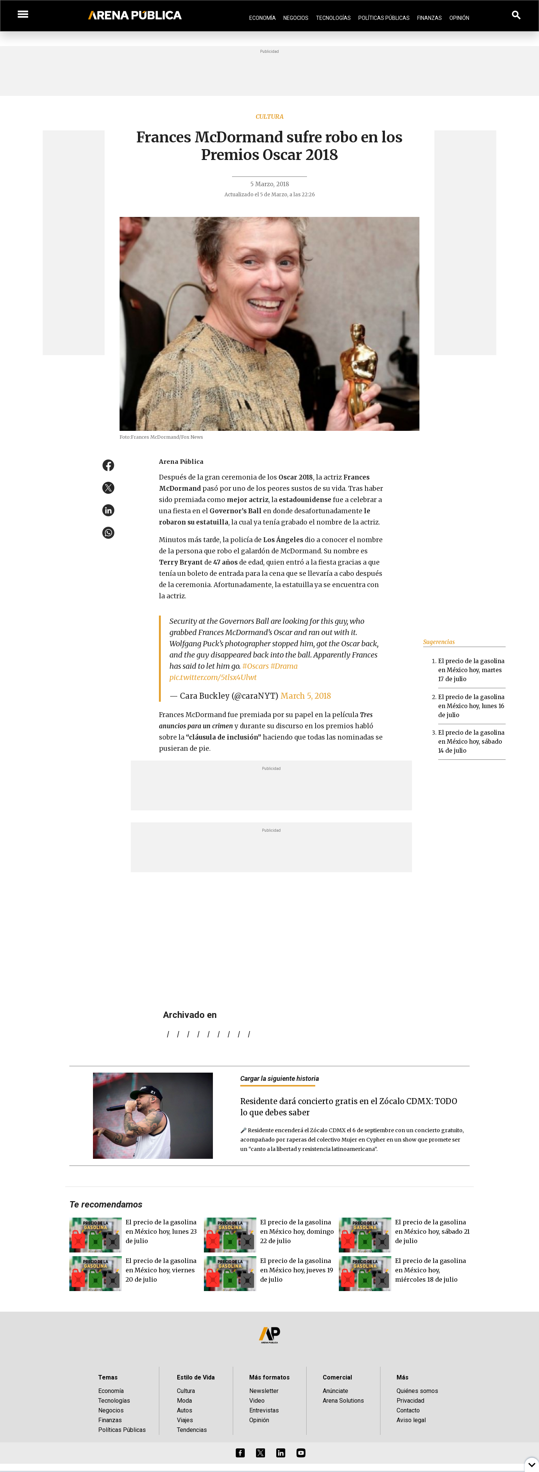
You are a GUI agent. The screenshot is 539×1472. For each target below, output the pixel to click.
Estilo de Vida (196, 1377)
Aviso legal (411, 1420)
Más (403, 1377)
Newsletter (263, 1390)
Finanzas (429, 18)
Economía (262, 18)
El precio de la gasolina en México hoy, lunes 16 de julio (471, 706)
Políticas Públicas (384, 18)
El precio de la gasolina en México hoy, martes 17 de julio (471, 670)
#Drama (284, 666)
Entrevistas (264, 1410)
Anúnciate (335, 1390)
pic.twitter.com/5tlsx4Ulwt (213, 677)
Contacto (408, 1410)
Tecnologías (333, 18)
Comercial (337, 1377)
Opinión (459, 18)
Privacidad (410, 1400)
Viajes (185, 1420)
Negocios (295, 18)
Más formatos (269, 1377)
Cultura (270, 116)
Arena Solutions (343, 1400)
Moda (184, 1400)
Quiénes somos (417, 1390)
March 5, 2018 (305, 696)
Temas (108, 1377)
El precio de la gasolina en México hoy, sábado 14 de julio (471, 741)
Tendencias (192, 1429)
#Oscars (255, 666)
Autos (184, 1410)
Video (257, 1400)
